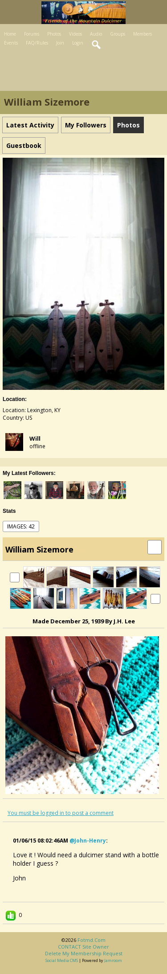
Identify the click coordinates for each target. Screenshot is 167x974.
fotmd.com (91, 940)
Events (11, 43)
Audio (96, 34)
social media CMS (61, 960)
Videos (75, 34)
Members (142, 34)
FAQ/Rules (37, 43)
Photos (54, 34)
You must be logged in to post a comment (61, 813)
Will (35, 438)
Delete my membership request (83, 953)
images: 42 (21, 526)
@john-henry (87, 840)
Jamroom (113, 960)
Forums (31, 34)
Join (60, 43)
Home (10, 34)
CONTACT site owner (83, 946)
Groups (117, 34)
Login (77, 43)
